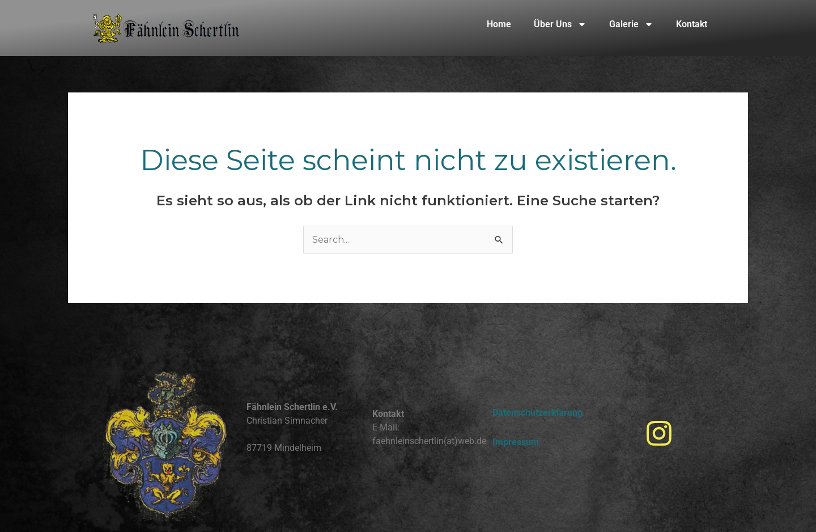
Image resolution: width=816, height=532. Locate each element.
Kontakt (691, 24)
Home (499, 24)
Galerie (631, 24)
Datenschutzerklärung (537, 412)
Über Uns (560, 24)
